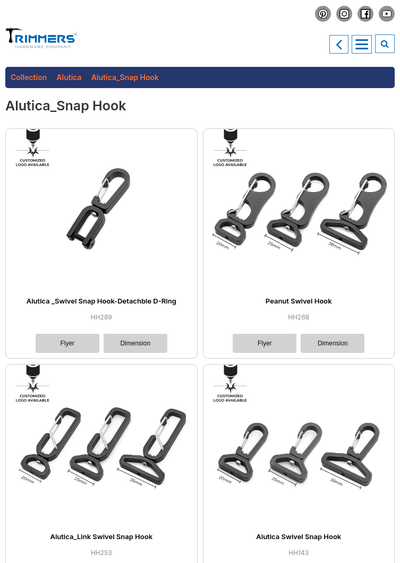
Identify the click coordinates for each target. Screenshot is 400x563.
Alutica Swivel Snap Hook (298, 536)
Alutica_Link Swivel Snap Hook (101, 536)
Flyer (67, 343)
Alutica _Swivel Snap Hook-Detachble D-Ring (101, 301)
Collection (29, 77)
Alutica (68, 77)
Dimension (135, 343)
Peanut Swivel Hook (299, 301)
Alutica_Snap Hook (125, 77)
